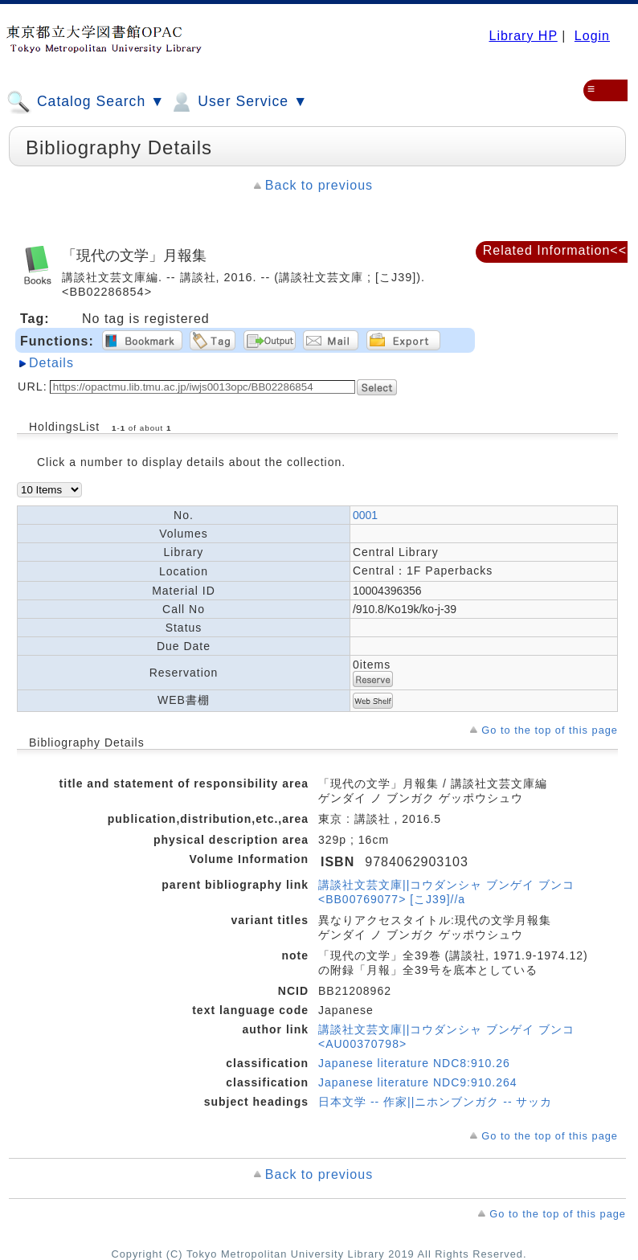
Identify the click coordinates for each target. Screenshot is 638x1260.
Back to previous (319, 185)
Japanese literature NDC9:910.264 (417, 1082)
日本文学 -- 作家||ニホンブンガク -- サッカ (435, 1101)
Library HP (523, 36)
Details (51, 363)
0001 (365, 515)
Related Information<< (555, 250)
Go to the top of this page (549, 730)
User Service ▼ (238, 102)
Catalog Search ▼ (85, 102)
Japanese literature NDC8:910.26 (414, 1063)
